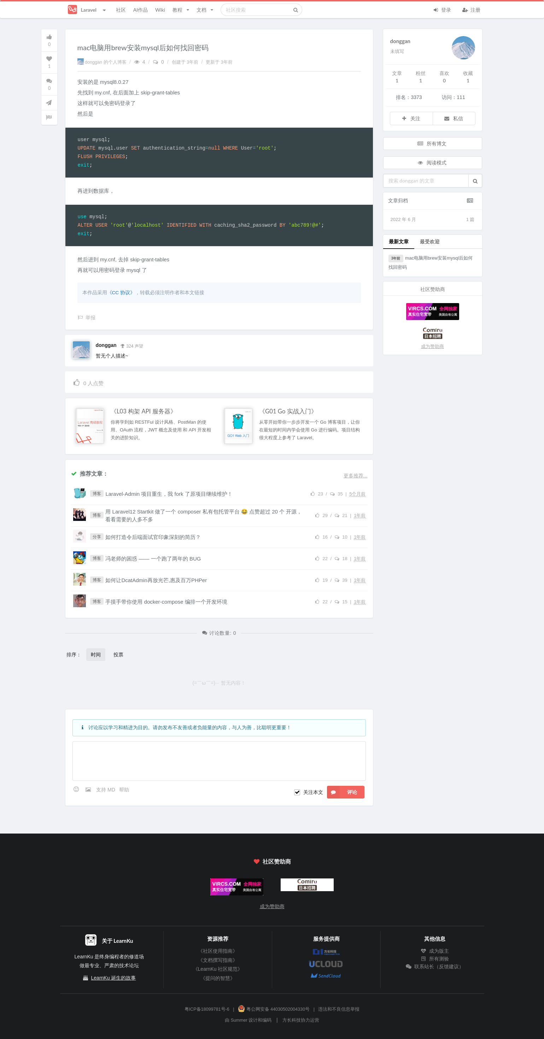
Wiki (160, 10)
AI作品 (140, 10)
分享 (97, 536)
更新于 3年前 (219, 62)
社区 (121, 10)
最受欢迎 (430, 241)
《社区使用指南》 (218, 951)
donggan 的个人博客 (102, 62)
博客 (97, 493)
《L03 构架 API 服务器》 (143, 411)
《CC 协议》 (121, 292)
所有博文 (431, 143)
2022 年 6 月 (433, 220)
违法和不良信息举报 (338, 1009)
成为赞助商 (432, 346)
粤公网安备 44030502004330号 (274, 1009)
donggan (106, 345)
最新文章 (399, 241)
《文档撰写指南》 (218, 960)
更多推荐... (356, 475)
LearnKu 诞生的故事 (113, 978)
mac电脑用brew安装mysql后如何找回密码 (430, 262)
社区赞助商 (272, 861)
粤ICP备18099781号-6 (207, 1009)
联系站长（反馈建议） (435, 966)
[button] (475, 180)
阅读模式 (431, 162)
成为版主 (435, 951)
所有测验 (435, 959)
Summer (238, 1020)
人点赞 (88, 382)
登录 (442, 9)
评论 (342, 792)
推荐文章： (89, 473)
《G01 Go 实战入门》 (288, 411)
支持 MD (106, 790)
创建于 (186, 62)
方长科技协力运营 (300, 1020)
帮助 (124, 790)
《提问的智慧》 (217, 978)
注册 (471, 9)
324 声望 (131, 345)
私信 (453, 118)
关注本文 (313, 792)
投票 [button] (118, 654)
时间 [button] (96, 654)
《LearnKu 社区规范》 (218, 969)
